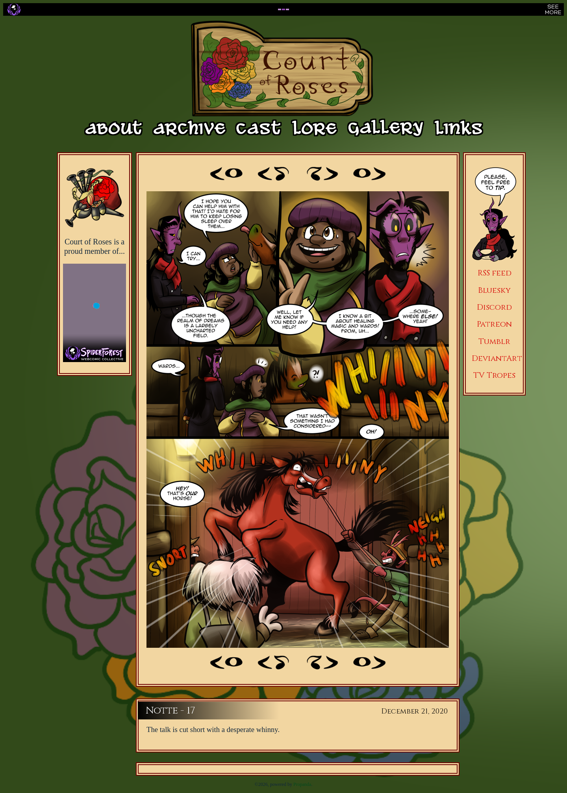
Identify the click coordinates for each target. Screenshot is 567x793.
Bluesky (494, 290)
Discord (494, 307)
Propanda (302, 784)
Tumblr (494, 341)
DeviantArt (497, 358)
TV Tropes (494, 375)
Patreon (494, 324)
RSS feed (494, 273)
